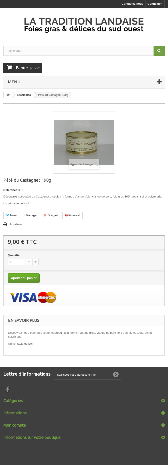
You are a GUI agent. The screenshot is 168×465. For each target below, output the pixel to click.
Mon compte (14, 425)
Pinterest (72, 215)
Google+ (51, 215)
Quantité (14, 255)
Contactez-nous (132, 3)
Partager (30, 215)
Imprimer (16, 224)
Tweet (11, 215)
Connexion (155, 3)
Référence (10, 190)
